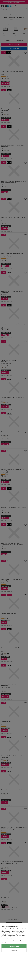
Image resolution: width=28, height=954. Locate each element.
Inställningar (14, 950)
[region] (14, 938)
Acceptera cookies (14, 946)
